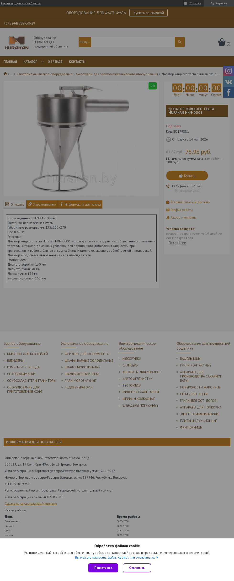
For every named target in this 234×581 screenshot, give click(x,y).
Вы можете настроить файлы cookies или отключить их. (115, 557)
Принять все (103, 568)
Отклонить (137, 568)
